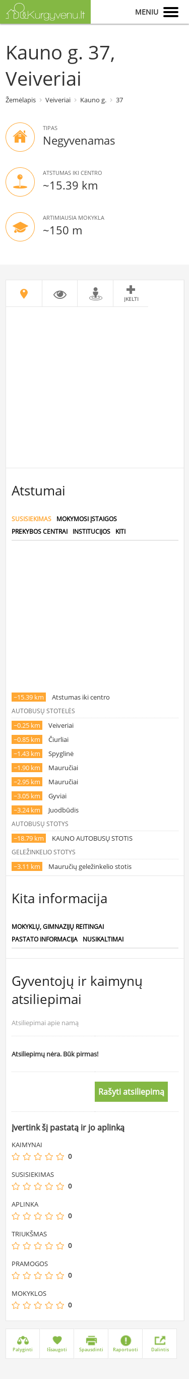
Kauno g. (93, 99)
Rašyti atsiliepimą (131, 1091)
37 (119, 99)
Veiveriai (58, 99)
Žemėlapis (21, 99)
